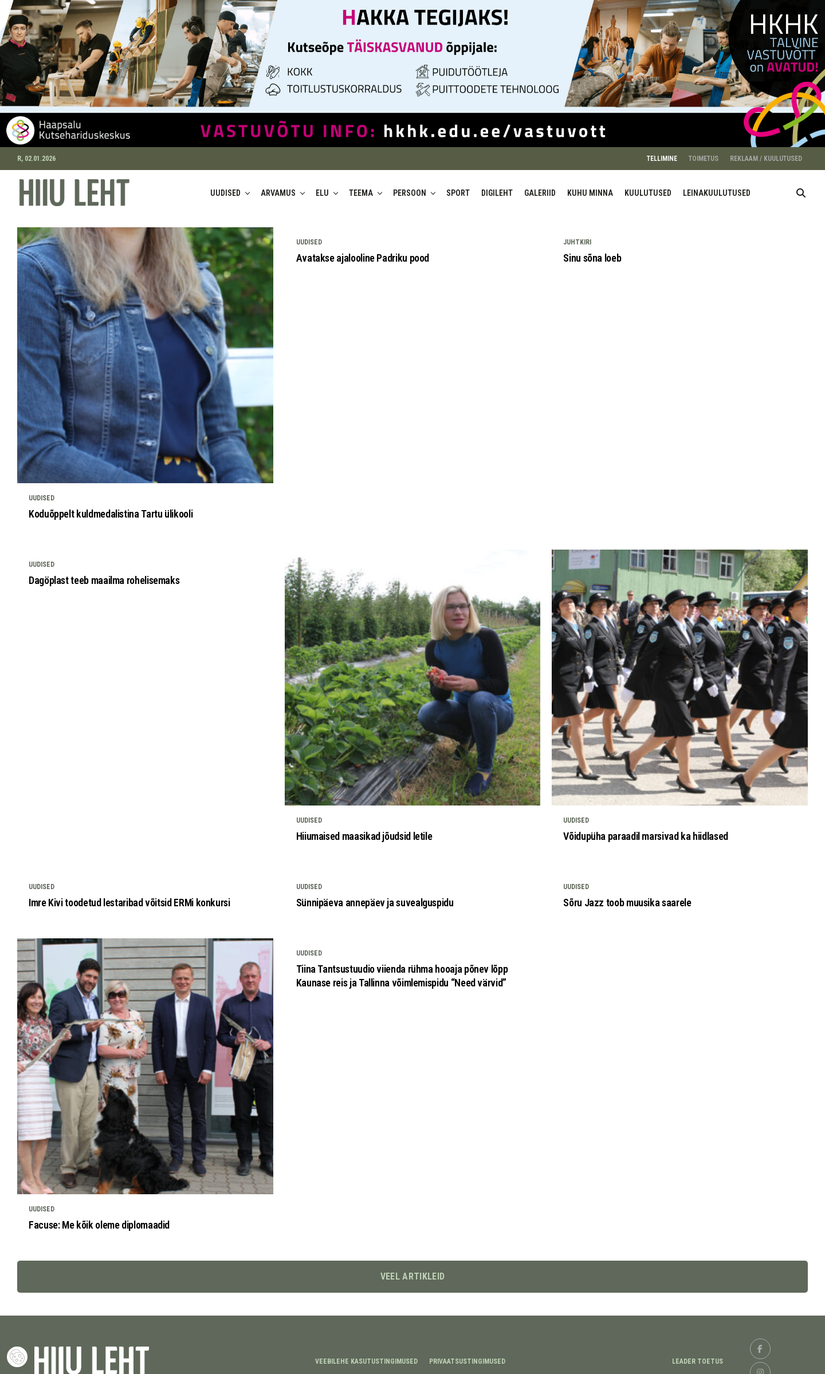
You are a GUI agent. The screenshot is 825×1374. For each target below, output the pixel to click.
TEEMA (361, 186)
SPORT (458, 186)
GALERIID (540, 186)
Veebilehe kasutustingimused (366, 1355)
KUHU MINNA (590, 186)
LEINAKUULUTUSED (717, 186)
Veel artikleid (412, 1270)
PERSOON (409, 186)
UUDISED (225, 186)
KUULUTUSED (647, 186)
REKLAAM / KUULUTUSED (766, 152)
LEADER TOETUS (697, 1355)
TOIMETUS (703, 152)
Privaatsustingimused (467, 1355)
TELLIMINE (662, 152)
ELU (322, 186)
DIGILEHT (497, 186)
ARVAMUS (278, 186)
